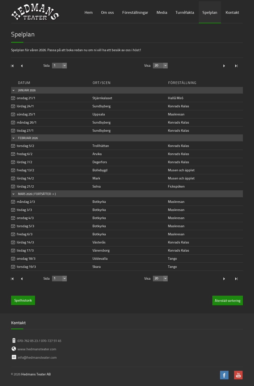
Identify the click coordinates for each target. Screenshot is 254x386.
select (64, 65)
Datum (24, 82)
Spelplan (209, 12)
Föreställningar (135, 12)
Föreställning (182, 82)
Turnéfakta (185, 12)
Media (162, 12)
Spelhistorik (23, 300)
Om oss (107, 12)
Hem (89, 12)
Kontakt (232, 12)
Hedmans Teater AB (36, 374)
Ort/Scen (102, 82)
